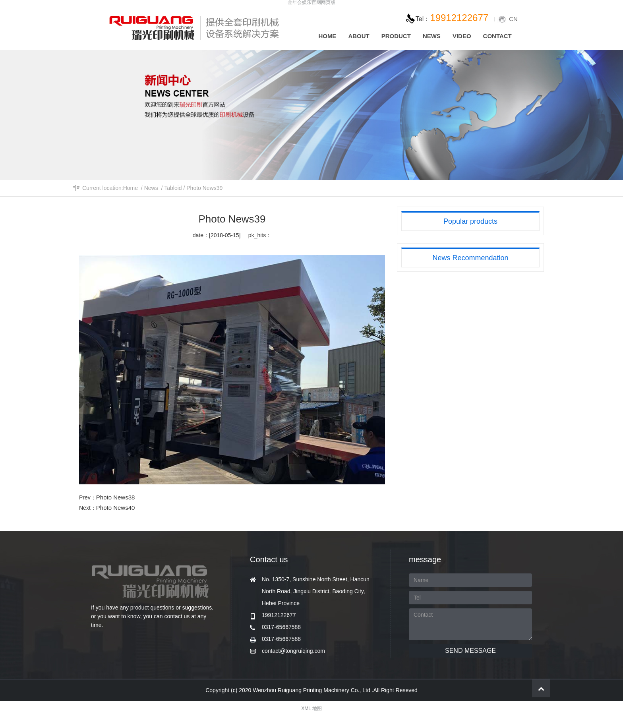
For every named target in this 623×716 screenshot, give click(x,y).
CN (513, 18)
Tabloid (173, 188)
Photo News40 (115, 507)
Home (130, 188)
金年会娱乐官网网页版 (311, 2)
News (151, 188)
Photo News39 (204, 188)
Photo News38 (115, 497)
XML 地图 (311, 708)
